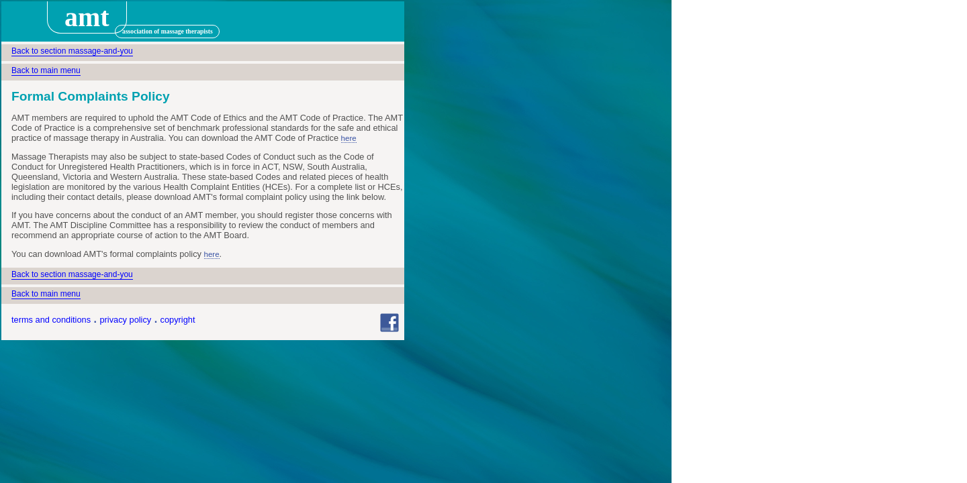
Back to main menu (46, 70)
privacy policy (125, 320)
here (349, 138)
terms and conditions (51, 320)
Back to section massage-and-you (72, 51)
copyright (177, 320)
